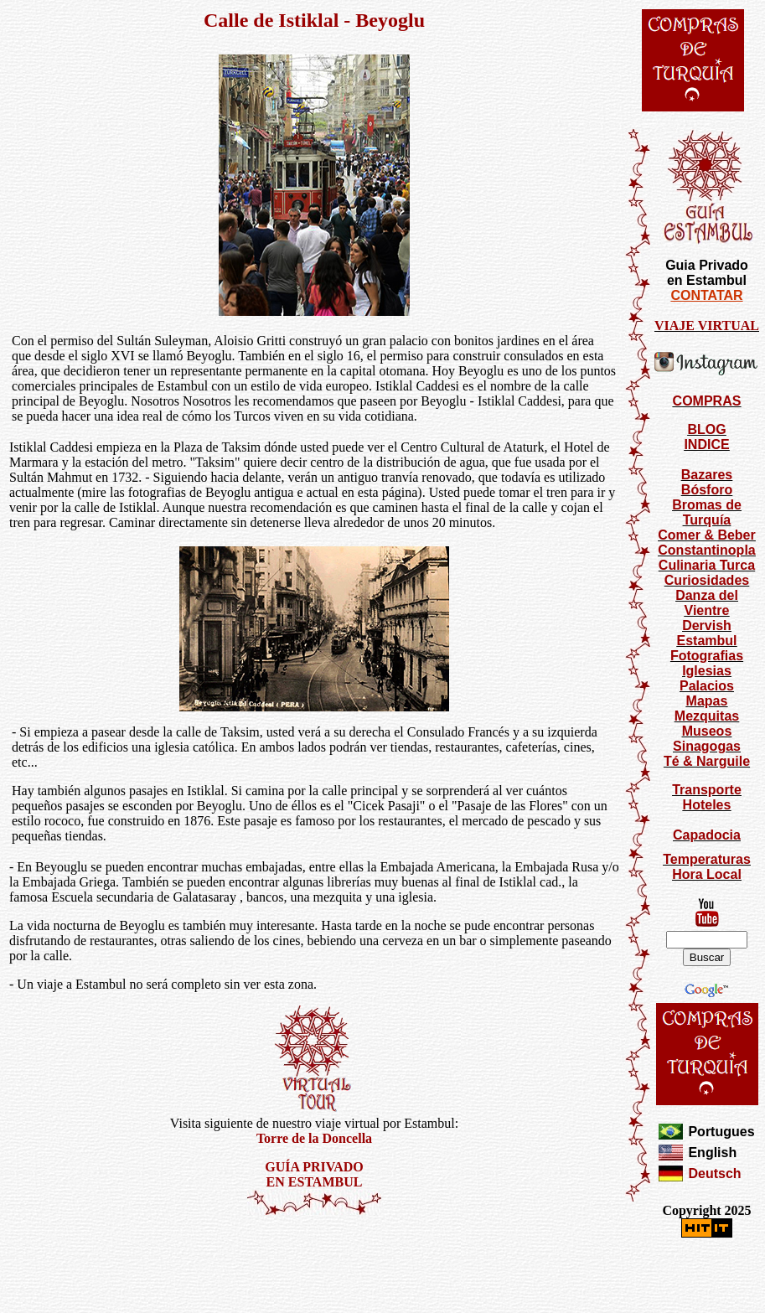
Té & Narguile (707, 761)
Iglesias (706, 671)
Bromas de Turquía (707, 512)
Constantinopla (706, 550)
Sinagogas (707, 746)
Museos (707, 731)
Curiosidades (706, 580)
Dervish (706, 625)
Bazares (706, 475)
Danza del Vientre (706, 603)
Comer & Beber (706, 535)
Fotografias (706, 656)
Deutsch (714, 1173)
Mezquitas (707, 716)
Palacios (707, 686)
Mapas (707, 701)
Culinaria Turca (707, 565)
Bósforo (706, 490)
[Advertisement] (314, 1266)
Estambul (706, 640)
